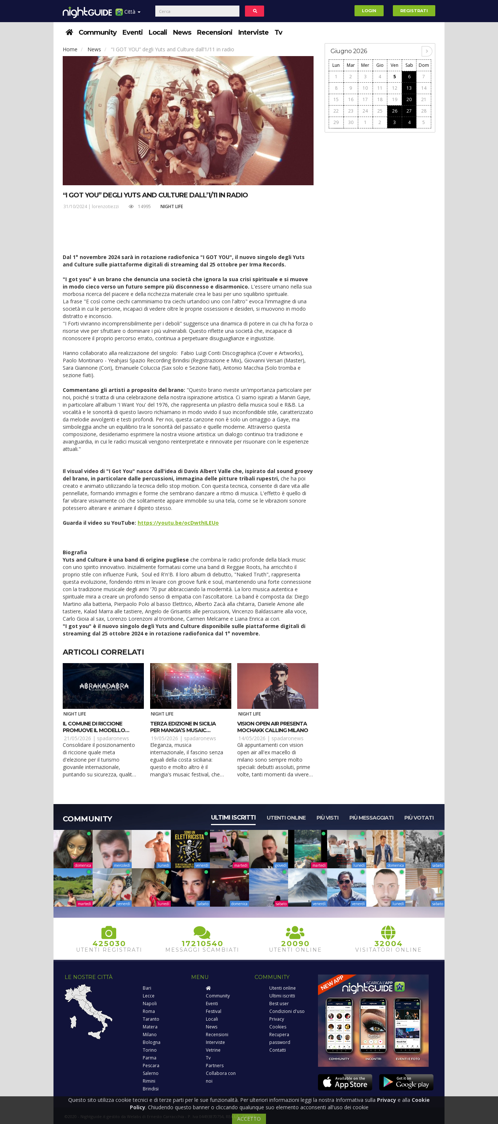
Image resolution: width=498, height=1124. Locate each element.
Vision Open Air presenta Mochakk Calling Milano (272, 727)
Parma (149, 1058)
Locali (158, 32)
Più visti (327, 817)
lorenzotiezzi (105, 206)
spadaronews (113, 738)
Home (70, 49)
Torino (150, 1050)
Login (369, 10)
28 (423, 111)
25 (380, 111)
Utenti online (286, 817)
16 (350, 99)
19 (394, 99)
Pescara (151, 1065)
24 (365, 111)
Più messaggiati (371, 817)
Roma (149, 1011)
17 (365, 99)
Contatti (277, 1050)
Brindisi (151, 1089)
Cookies (277, 1027)
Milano (150, 1034)
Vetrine (213, 1050)
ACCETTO (249, 1118)
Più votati (418, 817)
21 (423, 99)
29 (336, 122)
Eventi (132, 32)
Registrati (414, 10)
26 (394, 111)
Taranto (151, 1019)
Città (128, 14)
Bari (147, 988)
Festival (213, 1011)
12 (394, 88)
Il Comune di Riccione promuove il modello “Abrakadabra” (94, 730)
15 (336, 99)
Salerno (151, 1073)
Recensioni (214, 32)
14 (423, 88)
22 (336, 111)
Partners (215, 1065)
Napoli (150, 1003)
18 (380, 99)
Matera (150, 1027)
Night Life (171, 206)
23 (350, 111)
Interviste (253, 32)
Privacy (276, 1019)
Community (98, 32)
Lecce (149, 996)
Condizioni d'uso (287, 1011)
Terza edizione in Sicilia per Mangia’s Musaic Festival (183, 730)
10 (365, 88)
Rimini (149, 1081)
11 (380, 88)
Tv (278, 32)
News (182, 32)
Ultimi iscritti (233, 817)
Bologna (151, 1042)
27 (409, 111)
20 (409, 99)
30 (350, 122)
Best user (279, 1003)
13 (409, 88)
